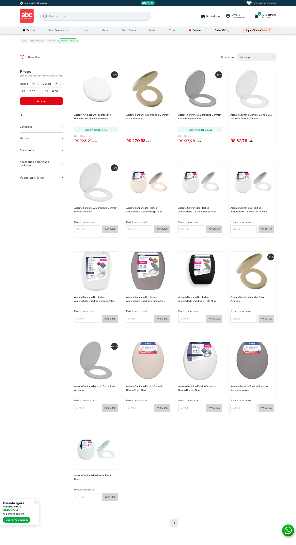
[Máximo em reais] (52, 91)
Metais (105, 30)
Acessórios (52, 41)
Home (24, 41)
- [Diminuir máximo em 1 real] (61, 83)
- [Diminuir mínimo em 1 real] (38, 83)
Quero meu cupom (17, 519)
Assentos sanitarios (68, 41)
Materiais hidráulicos (37, 41)
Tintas (172, 30)
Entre (234, 14)
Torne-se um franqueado (261, 3)
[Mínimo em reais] (30, 91)
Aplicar (41, 101)
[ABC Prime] (148, 3)
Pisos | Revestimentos (58, 30)
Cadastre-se (238, 17)
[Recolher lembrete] (36, 502)
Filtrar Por (30, 57)
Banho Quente (129, 30)
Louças (85, 30)
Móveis (152, 30)
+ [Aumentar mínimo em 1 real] (33, 83)
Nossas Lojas (210, 16)
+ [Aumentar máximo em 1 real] (56, 83)
